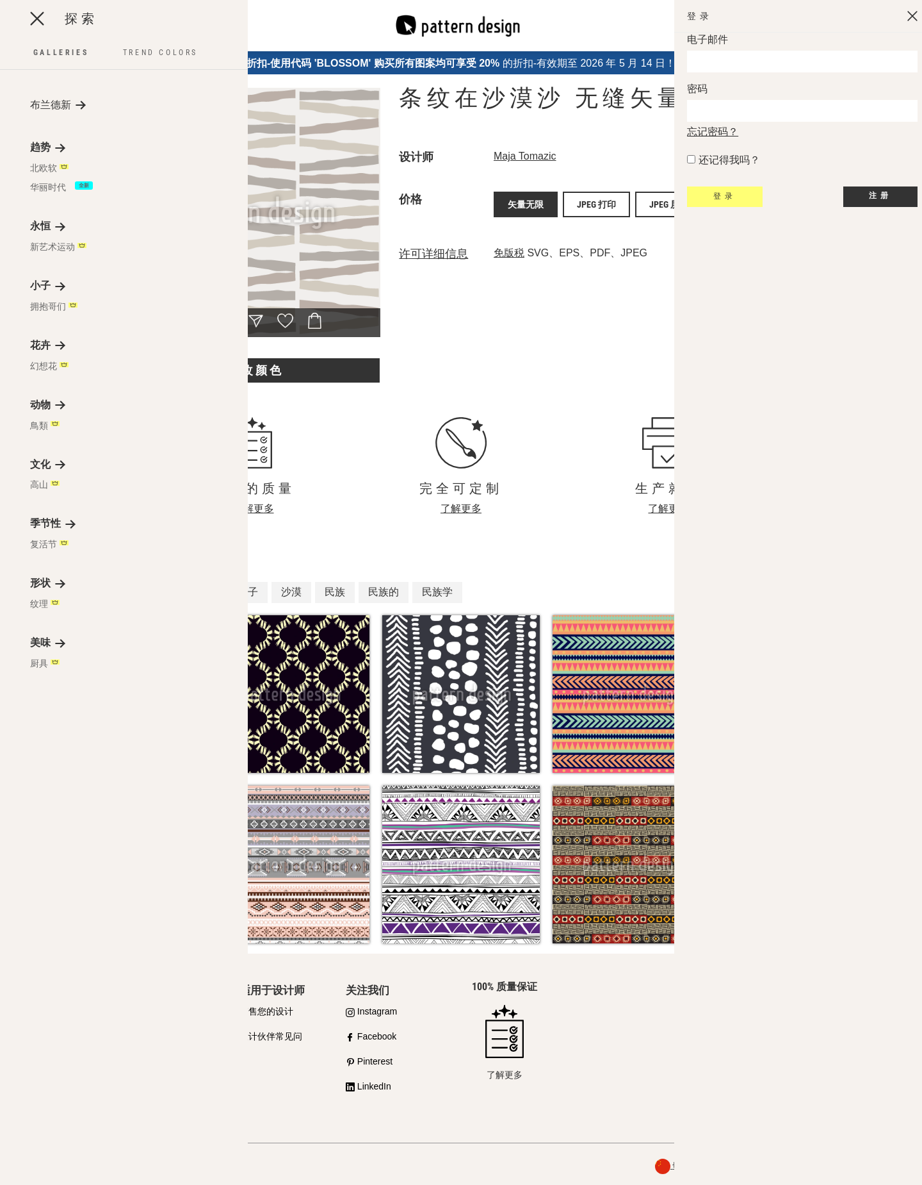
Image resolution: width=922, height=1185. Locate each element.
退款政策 (886, 1165)
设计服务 (152, 1036)
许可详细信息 (433, 248)
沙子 (248, 591)
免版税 (509, 247)
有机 (117, 591)
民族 (335, 591)
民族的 (383, 591)
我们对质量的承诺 (63, 1011)
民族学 (437, 591)
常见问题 (45, 1086)
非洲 (160, 591)
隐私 (780, 1165)
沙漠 (291, 591)
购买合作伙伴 (54, 1036)
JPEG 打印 (596, 202)
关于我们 (742, 1165)
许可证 (41, 1061)
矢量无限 (526, 202)
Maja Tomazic (525, 156)
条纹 (204, 591)
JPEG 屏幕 (668, 202)
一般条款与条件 (829, 1165)
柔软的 (68, 591)
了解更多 (253, 508)
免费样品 (152, 1061)
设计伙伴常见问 (270, 1036)
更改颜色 (255, 370)
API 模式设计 (160, 1011)
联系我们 (806, 1042)
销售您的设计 (266, 1011)
